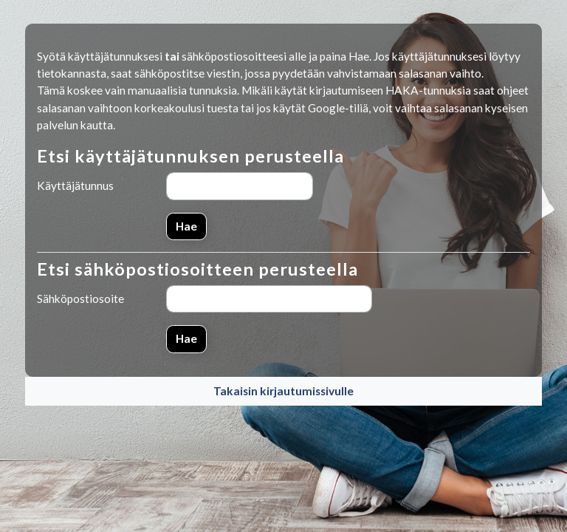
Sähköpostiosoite (80, 298)
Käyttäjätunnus (75, 185)
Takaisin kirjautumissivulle (283, 391)
